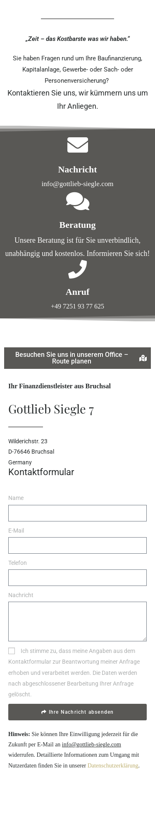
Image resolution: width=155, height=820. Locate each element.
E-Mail (16, 530)
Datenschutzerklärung (113, 766)
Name (16, 498)
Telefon (17, 562)
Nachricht (20, 595)
